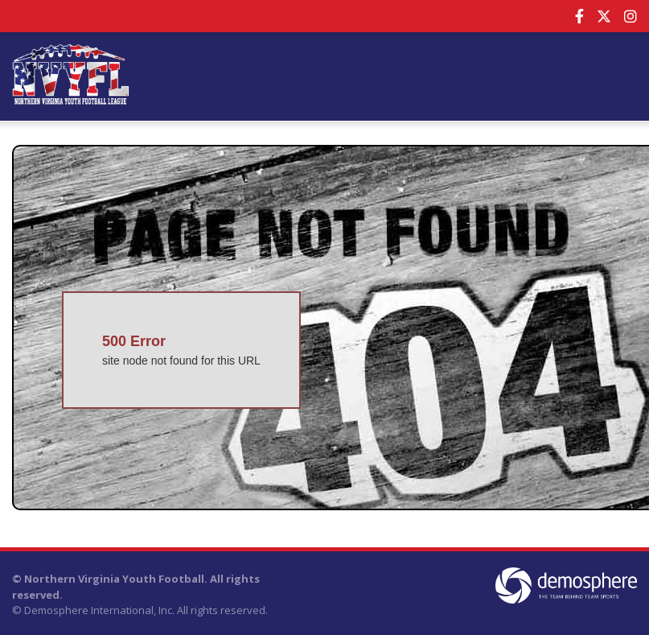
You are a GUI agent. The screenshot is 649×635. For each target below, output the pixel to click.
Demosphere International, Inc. (99, 610)
